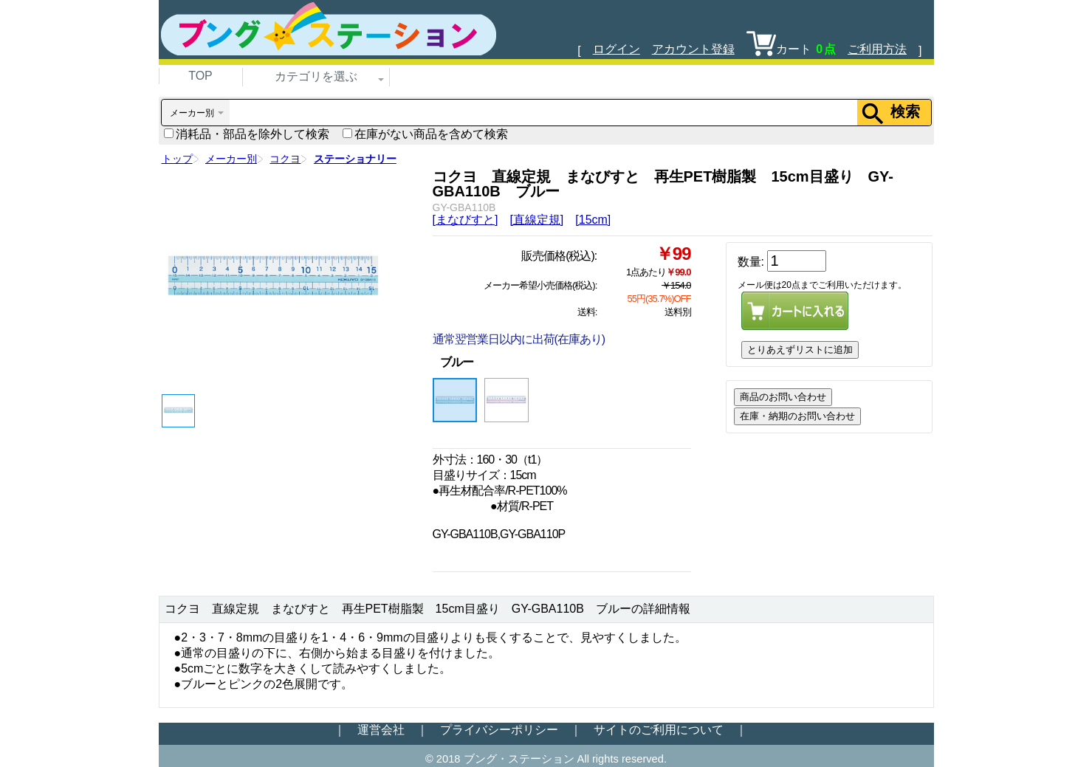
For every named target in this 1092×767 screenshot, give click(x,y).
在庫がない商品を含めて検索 (425, 134)
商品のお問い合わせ (783, 396)
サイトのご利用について (659, 729)
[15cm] (593, 219)
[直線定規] (536, 219)
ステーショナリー (355, 159)
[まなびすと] (465, 219)
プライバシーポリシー (499, 729)
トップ (177, 159)
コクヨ (285, 159)
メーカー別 (231, 159)
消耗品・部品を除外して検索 (246, 134)
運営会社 (381, 729)
